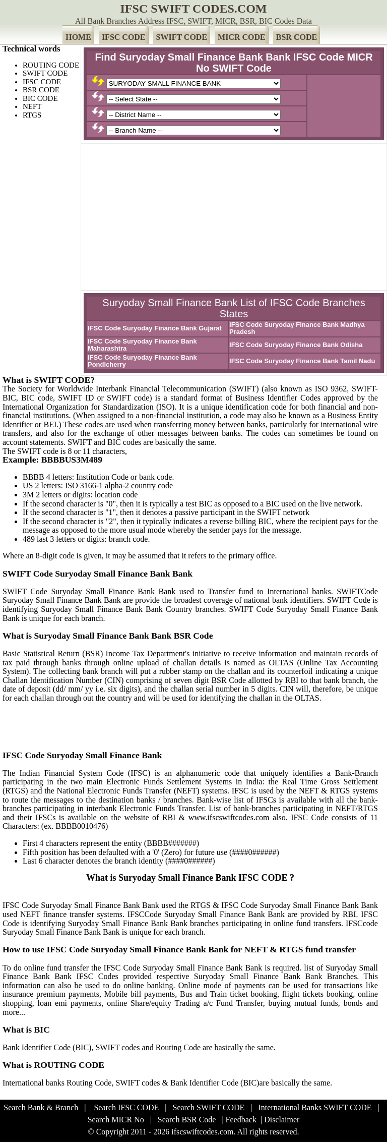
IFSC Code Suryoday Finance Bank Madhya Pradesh (297, 328)
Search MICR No (116, 1119)
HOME (78, 37)
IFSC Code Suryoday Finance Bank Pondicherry (142, 361)
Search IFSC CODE (126, 1107)
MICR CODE (242, 37)
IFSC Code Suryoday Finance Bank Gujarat (155, 328)
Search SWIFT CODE (209, 1107)
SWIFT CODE (182, 37)
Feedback (241, 1119)
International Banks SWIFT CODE (315, 1107)
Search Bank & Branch (41, 1107)
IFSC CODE (124, 37)
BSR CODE (296, 37)
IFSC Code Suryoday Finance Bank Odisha (295, 345)
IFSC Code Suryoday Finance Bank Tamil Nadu (302, 361)
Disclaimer (281, 1119)
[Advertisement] (234, 217)
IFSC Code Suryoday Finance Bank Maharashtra (142, 344)
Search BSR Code (187, 1119)
